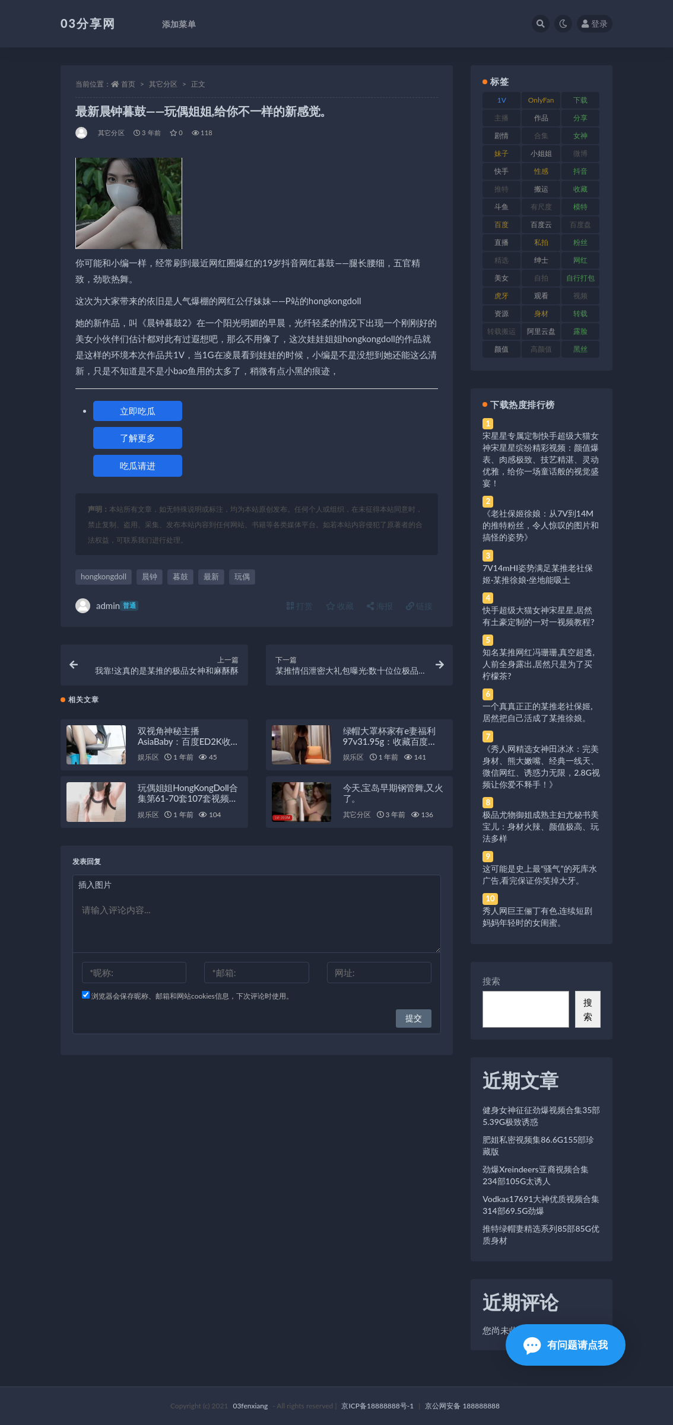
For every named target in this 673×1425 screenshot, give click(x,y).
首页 (128, 83)
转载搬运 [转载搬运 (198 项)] (501, 331)
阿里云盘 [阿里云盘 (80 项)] (541, 331)
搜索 (491, 980)
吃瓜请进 (137, 465)
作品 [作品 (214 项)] (541, 117)
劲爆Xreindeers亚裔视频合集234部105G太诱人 (535, 1175)
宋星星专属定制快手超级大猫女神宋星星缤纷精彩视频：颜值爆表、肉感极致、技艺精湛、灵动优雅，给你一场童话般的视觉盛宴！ (540, 459)
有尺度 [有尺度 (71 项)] (541, 206)
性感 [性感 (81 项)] (541, 171)
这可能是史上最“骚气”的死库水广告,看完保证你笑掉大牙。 (539, 874)
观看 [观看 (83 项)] (541, 295)
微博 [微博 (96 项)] (580, 153)
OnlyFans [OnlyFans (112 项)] (541, 102)
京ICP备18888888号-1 (377, 1405)
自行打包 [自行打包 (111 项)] (580, 277)
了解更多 (137, 437)
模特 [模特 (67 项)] (580, 206)
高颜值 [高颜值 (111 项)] (541, 349)
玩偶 (242, 576)
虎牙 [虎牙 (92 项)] (501, 295)
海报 (380, 606)
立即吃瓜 (137, 411)
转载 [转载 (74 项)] (580, 313)
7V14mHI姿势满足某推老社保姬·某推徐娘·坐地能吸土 (537, 574)
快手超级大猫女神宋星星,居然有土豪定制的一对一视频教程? (538, 616)
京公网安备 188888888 (462, 1405)
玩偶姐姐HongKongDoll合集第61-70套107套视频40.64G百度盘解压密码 (188, 806)
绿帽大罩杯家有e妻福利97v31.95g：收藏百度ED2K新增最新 (389, 748)
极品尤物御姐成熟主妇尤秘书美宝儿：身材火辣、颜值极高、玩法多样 (540, 826)
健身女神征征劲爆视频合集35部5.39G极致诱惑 (541, 1116)
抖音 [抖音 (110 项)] (580, 171)
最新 (211, 576)
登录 (595, 23)
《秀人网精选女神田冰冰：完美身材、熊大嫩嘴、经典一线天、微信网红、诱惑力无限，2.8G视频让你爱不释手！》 (541, 766)
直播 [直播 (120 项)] (501, 242)
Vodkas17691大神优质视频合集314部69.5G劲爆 (540, 1205)
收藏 (340, 606)
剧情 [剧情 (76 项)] (501, 135)
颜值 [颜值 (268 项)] (501, 349)
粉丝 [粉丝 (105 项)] (580, 242)
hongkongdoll (103, 576)
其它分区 (163, 83)
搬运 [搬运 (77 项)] (541, 188)
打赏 (300, 606)
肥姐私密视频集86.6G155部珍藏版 (538, 1145)
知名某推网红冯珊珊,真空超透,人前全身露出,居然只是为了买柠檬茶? (538, 664)
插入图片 (95, 892)
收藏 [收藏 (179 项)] (580, 188)
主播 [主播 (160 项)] (501, 117)
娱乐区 (148, 764)
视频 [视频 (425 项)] (580, 295)
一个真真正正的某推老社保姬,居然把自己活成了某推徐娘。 (537, 712)
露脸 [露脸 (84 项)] (580, 331)
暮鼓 (180, 576)
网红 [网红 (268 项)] (580, 260)
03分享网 (88, 23)
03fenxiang (250, 1405)
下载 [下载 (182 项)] (580, 99)
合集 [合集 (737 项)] (541, 135)
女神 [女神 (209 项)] (580, 135)
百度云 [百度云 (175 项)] (541, 224)
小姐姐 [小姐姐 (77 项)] (541, 153)
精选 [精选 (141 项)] (501, 260)
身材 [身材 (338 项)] (541, 313)
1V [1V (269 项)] (501, 99)
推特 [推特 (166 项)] (501, 188)
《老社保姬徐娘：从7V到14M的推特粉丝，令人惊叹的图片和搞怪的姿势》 (540, 525)
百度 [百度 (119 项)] (501, 224)
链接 (419, 606)
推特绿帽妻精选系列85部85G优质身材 (540, 1234)
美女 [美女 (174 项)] (501, 277)
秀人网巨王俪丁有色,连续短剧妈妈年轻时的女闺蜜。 (537, 916)
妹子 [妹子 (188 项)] (501, 153)
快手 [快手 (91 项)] (501, 171)
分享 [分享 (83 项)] (580, 117)
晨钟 (149, 576)
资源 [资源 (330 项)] (501, 313)
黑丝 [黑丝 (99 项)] (580, 349)
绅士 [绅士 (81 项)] (541, 260)
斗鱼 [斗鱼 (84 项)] (501, 206)
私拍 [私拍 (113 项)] (541, 242)
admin (106, 605)
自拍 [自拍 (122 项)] (541, 277)
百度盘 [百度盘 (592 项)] (580, 224)
